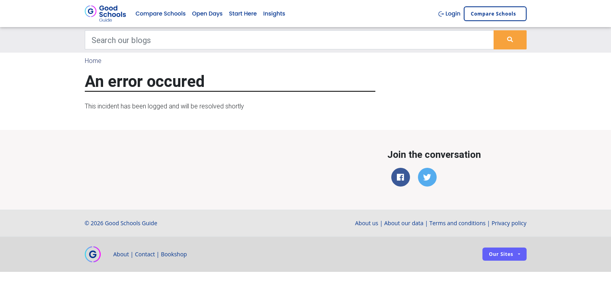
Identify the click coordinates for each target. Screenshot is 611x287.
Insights (274, 14)
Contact (145, 254)
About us (366, 223)
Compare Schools (161, 14)
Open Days (207, 14)
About (121, 254)
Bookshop (174, 254)
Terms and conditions (457, 223)
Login (449, 14)
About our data (404, 223)
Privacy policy (509, 223)
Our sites (501, 254)
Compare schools (493, 13)
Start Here (243, 14)
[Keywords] (289, 39)
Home (93, 61)
